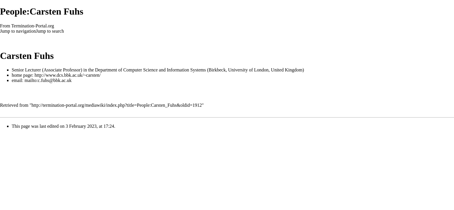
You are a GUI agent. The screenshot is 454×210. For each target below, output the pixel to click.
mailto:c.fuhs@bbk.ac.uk (48, 80)
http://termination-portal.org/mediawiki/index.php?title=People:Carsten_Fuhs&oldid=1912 (117, 105)
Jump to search (50, 31)
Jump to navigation (18, 31)
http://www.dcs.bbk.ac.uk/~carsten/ (67, 75)
